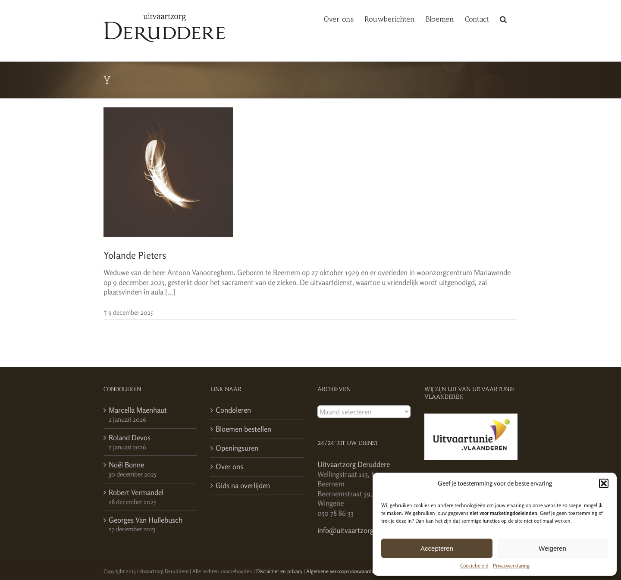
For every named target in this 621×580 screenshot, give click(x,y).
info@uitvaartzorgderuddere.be (365, 530)
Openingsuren (237, 447)
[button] (603, 483)
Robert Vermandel (136, 492)
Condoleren (233, 409)
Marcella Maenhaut (138, 409)
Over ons (229, 466)
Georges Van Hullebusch (145, 519)
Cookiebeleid (474, 565)
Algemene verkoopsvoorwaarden (341, 571)
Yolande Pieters (135, 255)
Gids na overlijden (243, 485)
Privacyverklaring (511, 565)
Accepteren (436, 548)
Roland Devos (130, 437)
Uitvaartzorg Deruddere (353, 464)
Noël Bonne (126, 464)
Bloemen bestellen (243, 428)
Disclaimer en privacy (279, 571)
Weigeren (552, 548)
